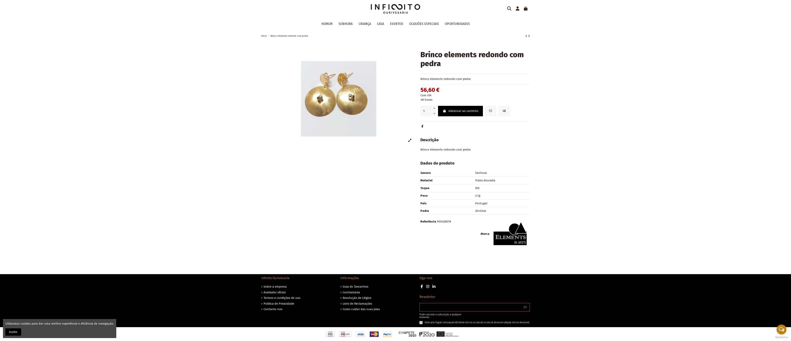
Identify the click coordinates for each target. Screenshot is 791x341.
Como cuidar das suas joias (361, 309)
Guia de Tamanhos (355, 286)
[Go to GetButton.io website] (781, 337)
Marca (485, 234)
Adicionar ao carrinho (460, 111)
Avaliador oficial (275, 292)
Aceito (13, 332)
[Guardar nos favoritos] (491, 111)
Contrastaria (351, 292)
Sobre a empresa (275, 286)
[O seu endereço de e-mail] (470, 307)
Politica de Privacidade (279, 303)
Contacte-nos (273, 309)
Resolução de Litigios (357, 298)
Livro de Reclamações (357, 303)
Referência (428, 221)
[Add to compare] (504, 111)
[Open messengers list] (781, 329)
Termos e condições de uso (282, 298)
